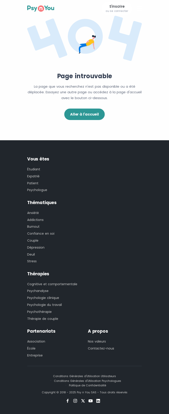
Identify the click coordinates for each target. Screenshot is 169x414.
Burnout (33, 226)
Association (36, 341)
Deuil (31, 254)
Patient (32, 183)
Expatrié (33, 176)
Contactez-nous (101, 348)
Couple (32, 240)
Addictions (35, 220)
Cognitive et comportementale (52, 284)
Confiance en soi (40, 233)
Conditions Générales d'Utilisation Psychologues (87, 381)
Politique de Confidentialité (87, 385)
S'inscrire (117, 8)
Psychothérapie (39, 311)
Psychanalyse (38, 291)
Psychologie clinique (43, 298)
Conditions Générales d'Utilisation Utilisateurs (84, 376)
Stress (32, 261)
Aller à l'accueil (84, 114)
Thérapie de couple (42, 318)
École (31, 348)
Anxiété (33, 213)
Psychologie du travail (44, 305)
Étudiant (33, 169)
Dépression (35, 247)
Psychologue (37, 190)
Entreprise (35, 355)
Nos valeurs (97, 341)
